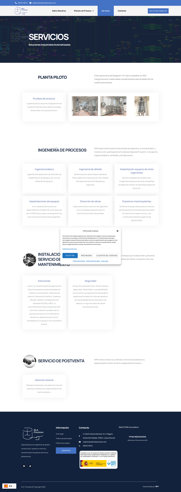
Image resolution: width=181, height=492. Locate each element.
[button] (117, 231)
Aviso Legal (104, 261)
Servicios (106, 11)
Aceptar (70, 255)
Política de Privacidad (93, 261)
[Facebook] (24, 466)
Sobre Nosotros (59, 11)
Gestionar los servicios (69, 249)
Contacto (122, 11)
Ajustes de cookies (107, 255)
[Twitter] (30, 466)
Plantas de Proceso (84, 11)
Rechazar (86, 255)
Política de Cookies (79, 261)
